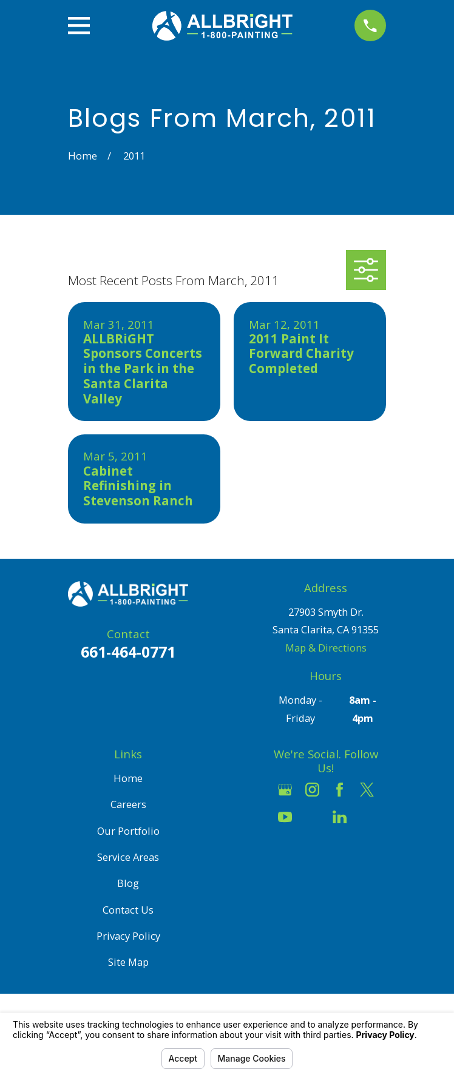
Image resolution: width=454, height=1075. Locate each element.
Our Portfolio (128, 831)
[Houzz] (312, 817)
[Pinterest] (367, 817)
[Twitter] (367, 790)
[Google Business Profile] (285, 790)
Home (128, 778)
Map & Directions (326, 648)
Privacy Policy (128, 936)
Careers (128, 804)
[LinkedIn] (340, 817)
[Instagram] (312, 790)
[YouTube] (285, 817)
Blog (128, 883)
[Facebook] (340, 790)
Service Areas (128, 857)
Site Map (128, 962)
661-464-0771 (128, 652)
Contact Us (128, 910)
